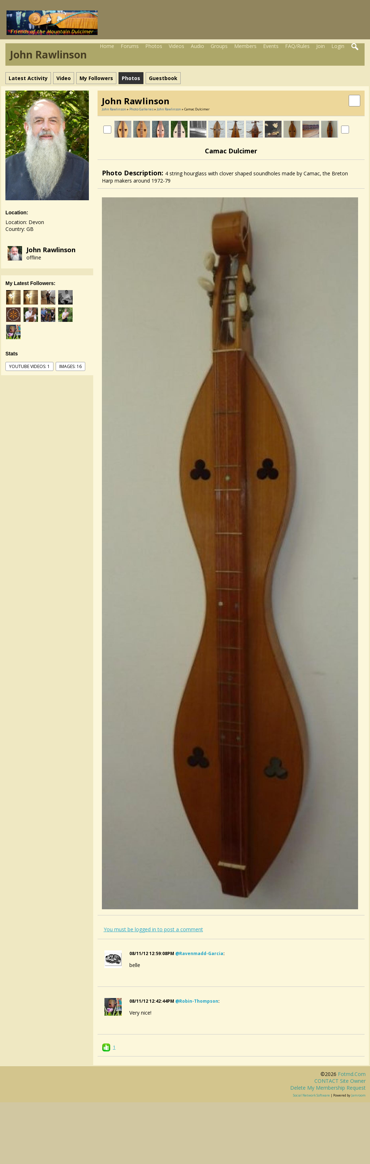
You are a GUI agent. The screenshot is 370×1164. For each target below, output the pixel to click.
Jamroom (358, 1095)
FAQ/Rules (297, 46)
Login (337, 46)
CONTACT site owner (340, 1080)
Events (271, 46)
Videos (176, 46)
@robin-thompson (196, 1001)
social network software (311, 1095)
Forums (130, 46)
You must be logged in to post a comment (153, 929)
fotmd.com (352, 1074)
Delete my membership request (328, 1087)
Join (320, 46)
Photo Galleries (141, 109)
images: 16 (70, 366)
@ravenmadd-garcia (199, 953)
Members (245, 46)
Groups (219, 46)
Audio (197, 46)
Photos (153, 46)
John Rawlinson (51, 249)
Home (107, 46)
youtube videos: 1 (29, 366)
